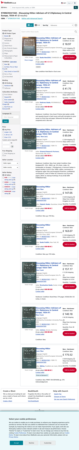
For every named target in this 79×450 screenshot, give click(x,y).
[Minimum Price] (6, 142)
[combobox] (42, 7)
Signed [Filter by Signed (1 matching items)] (6, 97)
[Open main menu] (5, 7)
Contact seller (40, 64)
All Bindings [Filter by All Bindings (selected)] (7, 83)
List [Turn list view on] (30, 25)
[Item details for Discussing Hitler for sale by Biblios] (29, 358)
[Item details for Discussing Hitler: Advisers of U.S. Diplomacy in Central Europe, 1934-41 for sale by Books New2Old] (29, 46)
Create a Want (7, 401)
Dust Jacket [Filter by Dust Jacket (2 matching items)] (8, 99)
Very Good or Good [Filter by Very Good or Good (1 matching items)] (10, 71)
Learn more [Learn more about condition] (13, 61)
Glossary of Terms (60, 396)
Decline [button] (31, 443)
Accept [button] (16, 443)
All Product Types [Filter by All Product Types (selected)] (9, 33)
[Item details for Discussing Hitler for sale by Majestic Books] (29, 196)
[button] (76, 32)
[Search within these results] (49, 31)
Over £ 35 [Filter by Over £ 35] (6, 137)
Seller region (7, 163)
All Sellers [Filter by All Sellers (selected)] (7, 175)
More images (29, 60)
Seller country (7, 167)
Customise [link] (47, 443)
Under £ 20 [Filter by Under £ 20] (7, 132)
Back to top (39, 411)
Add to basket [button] (70, 57)
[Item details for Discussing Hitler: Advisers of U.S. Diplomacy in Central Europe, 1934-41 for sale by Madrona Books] (29, 90)
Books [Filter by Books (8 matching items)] (6, 36)
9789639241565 (14, 18)
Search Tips (57, 394)
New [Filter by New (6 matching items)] (5, 64)
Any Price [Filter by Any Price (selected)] (6, 129)
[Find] (76, 7)
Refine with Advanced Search (32, 18)
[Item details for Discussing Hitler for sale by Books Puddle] (29, 234)
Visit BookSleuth (33, 401)
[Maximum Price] (6, 146)
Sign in (70, 3)
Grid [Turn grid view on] (37, 25)
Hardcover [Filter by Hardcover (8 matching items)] (7, 85)
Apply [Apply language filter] (5, 121)
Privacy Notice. (13, 437)
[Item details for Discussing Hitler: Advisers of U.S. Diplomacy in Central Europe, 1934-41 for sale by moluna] (29, 317)
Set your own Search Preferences (64, 399)
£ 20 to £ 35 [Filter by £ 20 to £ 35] (7, 135)
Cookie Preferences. (20, 433)
